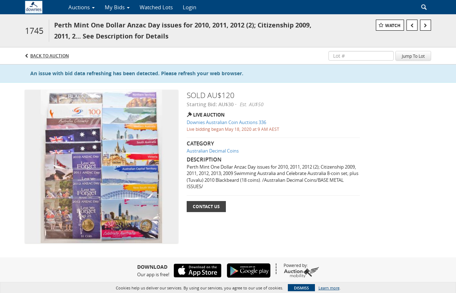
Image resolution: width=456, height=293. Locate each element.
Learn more (329, 288)
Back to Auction (49, 56)
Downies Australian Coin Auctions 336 (226, 122)
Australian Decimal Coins (213, 151)
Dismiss (301, 288)
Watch (392, 25)
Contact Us (206, 207)
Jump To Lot (413, 56)
